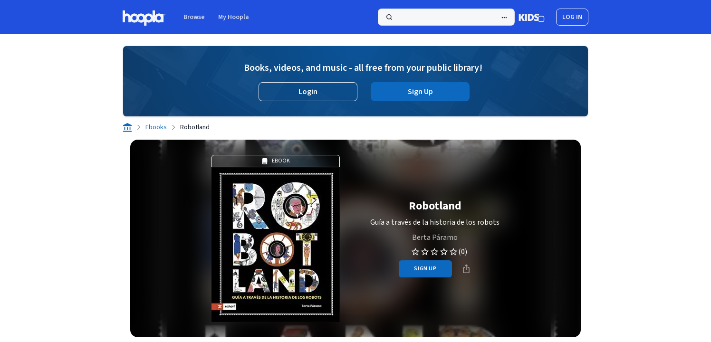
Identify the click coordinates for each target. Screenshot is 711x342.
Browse (194, 17)
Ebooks (156, 127)
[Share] (466, 269)
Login (307, 91)
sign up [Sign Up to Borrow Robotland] (425, 269)
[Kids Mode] (531, 17)
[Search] (446, 17)
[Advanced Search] (504, 18)
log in (572, 17)
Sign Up (420, 91)
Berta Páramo (435, 237)
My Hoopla (233, 17)
